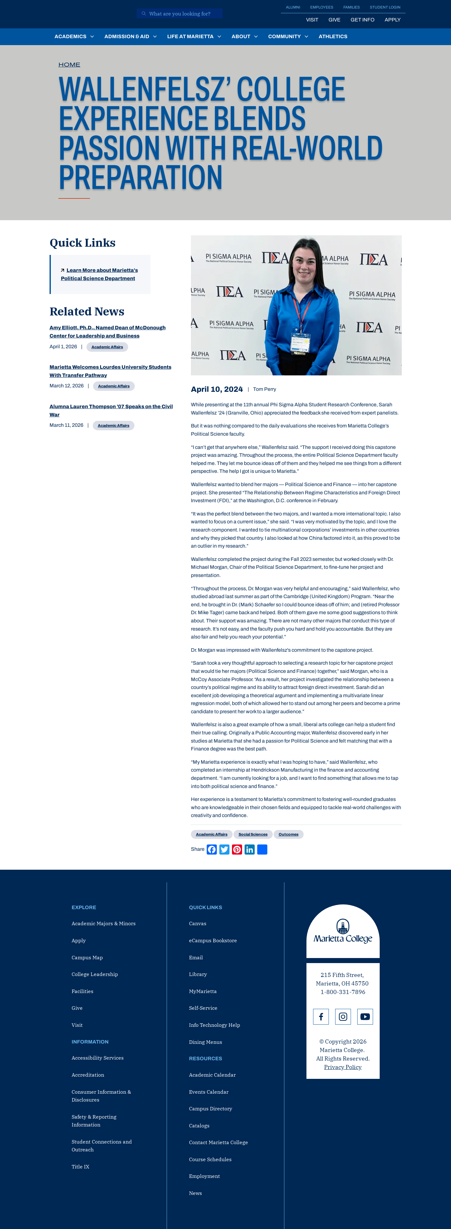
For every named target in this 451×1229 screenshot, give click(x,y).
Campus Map (87, 957)
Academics (70, 36)
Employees (321, 7)
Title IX (80, 1166)
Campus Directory (210, 1108)
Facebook (321, 1017)
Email (196, 957)
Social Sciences (253, 834)
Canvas (197, 923)
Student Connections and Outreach (102, 1145)
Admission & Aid (126, 36)
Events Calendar (208, 1092)
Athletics (333, 36)
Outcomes (289, 834)
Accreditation (88, 1075)
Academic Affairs (107, 347)
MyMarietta (203, 991)
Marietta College (343, 931)
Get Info (363, 19)
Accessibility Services (98, 1058)
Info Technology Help (214, 1025)
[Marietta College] (89, 14)
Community (284, 36)
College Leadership (95, 974)
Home (69, 65)
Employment (204, 1176)
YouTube (365, 1017)
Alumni (293, 7)
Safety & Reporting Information (94, 1121)
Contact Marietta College (218, 1142)
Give (335, 19)
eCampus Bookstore (213, 940)
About (241, 36)
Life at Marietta (190, 36)
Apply (393, 19)
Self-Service (203, 1008)
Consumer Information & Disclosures (101, 1096)
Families (351, 7)
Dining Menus (205, 1042)
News (195, 1193)
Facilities (82, 991)
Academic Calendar (212, 1075)
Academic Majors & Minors (104, 923)
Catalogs (199, 1125)
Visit (312, 19)
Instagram (343, 1017)
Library (198, 974)
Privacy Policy (343, 1067)
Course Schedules (210, 1159)
